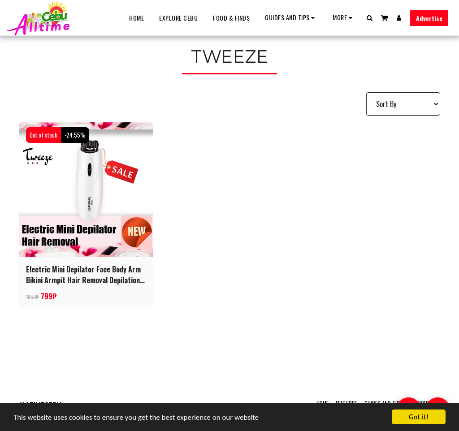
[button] (291, 18)
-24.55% (75, 135)
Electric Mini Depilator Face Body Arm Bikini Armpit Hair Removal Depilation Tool (83, 274)
